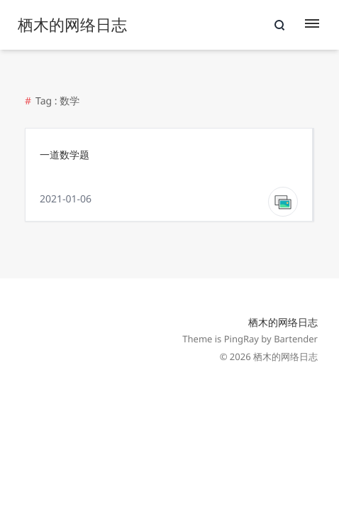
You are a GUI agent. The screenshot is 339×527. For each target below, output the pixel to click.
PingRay (241, 338)
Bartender (296, 338)
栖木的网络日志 (283, 323)
